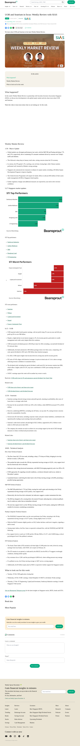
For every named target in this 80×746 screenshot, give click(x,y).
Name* (7, 656)
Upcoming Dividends (36, 719)
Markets (32, 722)
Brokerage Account (20, 712)
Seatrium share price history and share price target (21, 440)
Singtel (9, 320)
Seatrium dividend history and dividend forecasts (21, 444)
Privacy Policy (13, 727)
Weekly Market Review (13, 81)
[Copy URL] (13, 28)
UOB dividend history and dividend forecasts (20, 391)
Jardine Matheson (12, 246)
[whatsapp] (11, 28)
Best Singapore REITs (36, 709)
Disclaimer (19, 727)
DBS (8, 249)
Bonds (7, 716)
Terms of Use (26, 727)
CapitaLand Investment (14, 316)
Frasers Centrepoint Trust (14, 324)
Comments (28, 27)
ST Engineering (11, 257)
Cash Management (20, 722)
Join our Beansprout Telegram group (15, 590)
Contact (72, 6)
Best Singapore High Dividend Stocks (40, 712)
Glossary (7, 727)
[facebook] (6, 28)
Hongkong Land (12, 253)
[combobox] (47, 2)
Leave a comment (10, 641)
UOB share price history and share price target (20, 387)
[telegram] (8, 28)
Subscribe (71, 2)
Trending (7, 712)
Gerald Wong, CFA (11, 21)
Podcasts (53, 6)
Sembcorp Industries (13, 242)
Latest (6, 709)
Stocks (7, 719)
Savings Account (19, 716)
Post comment (34, 665)
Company (68, 709)
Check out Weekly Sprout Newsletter (15, 698)
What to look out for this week (15, 84)
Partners (67, 716)
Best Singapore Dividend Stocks (39, 716)
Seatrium (10, 309)
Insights (7, 18)
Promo (65, 6)
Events (67, 712)
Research (22, 6)
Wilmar (9, 313)
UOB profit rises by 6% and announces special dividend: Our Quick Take (31, 378)
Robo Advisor (18, 719)
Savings (7, 722)
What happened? (11, 77)
